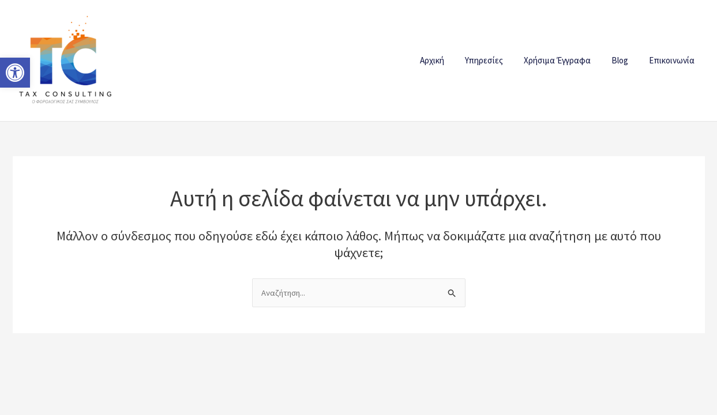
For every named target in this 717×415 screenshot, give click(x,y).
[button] (15, 73)
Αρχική (448, 60)
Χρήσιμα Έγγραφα (565, 60)
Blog (625, 60)
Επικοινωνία (673, 60)
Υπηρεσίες (496, 60)
